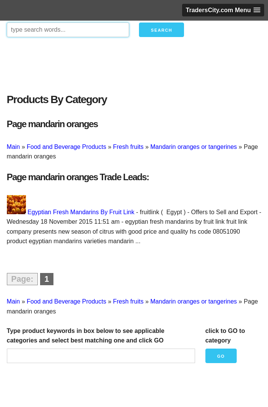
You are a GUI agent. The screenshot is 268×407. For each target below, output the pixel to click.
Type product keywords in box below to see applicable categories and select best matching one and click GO (86, 336)
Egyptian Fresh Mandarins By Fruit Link (80, 212)
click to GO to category (225, 336)
